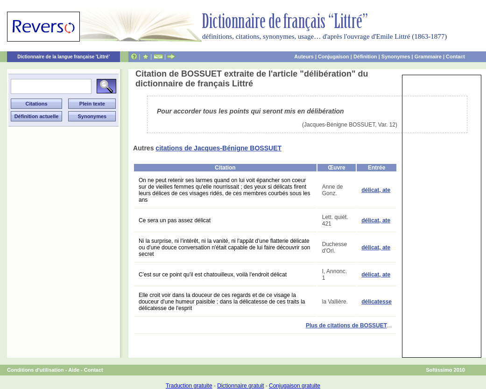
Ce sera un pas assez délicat (175, 220)
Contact (455, 56)
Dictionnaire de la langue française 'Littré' (63, 56)
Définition (365, 56)
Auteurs (304, 56)
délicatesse (376, 301)
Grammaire (428, 56)
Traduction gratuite (189, 385)
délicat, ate (375, 190)
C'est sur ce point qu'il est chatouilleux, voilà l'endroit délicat (213, 274)
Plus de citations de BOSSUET (346, 325)
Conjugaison (333, 56)
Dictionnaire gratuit (240, 385)
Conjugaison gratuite (294, 385)
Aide (73, 370)
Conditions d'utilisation (35, 370)
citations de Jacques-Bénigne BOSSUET (218, 148)
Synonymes (395, 56)
